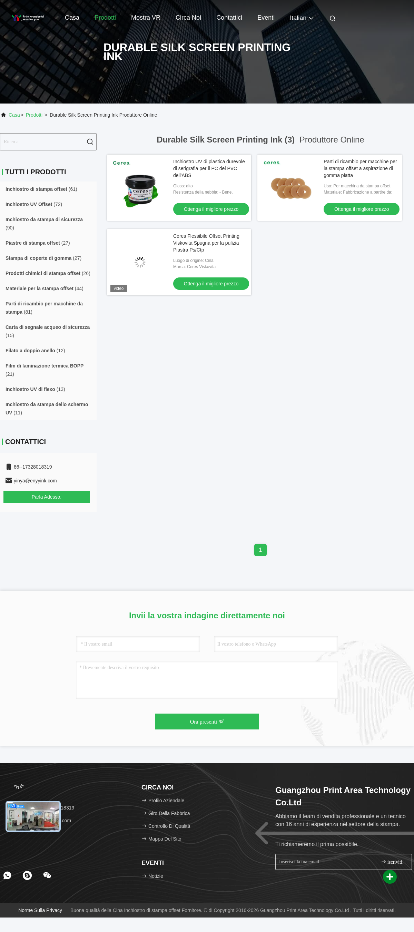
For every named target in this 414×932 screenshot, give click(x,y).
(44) (44, 288)
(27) (38, 243)
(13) (35, 389)
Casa (72, 17)
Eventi (266, 17)
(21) (44, 370)
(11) (47, 408)
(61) (41, 189)
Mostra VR (145, 17)
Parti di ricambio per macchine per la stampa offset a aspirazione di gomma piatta (360, 168)
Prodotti (105, 17)
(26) (48, 273)
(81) (44, 308)
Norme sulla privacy (40, 910)
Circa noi (188, 17)
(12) (35, 350)
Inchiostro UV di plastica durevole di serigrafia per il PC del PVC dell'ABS (209, 168)
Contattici (229, 17)
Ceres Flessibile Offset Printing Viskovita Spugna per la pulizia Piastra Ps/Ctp (206, 243)
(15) (48, 331)
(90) (44, 223)
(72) (34, 204)
